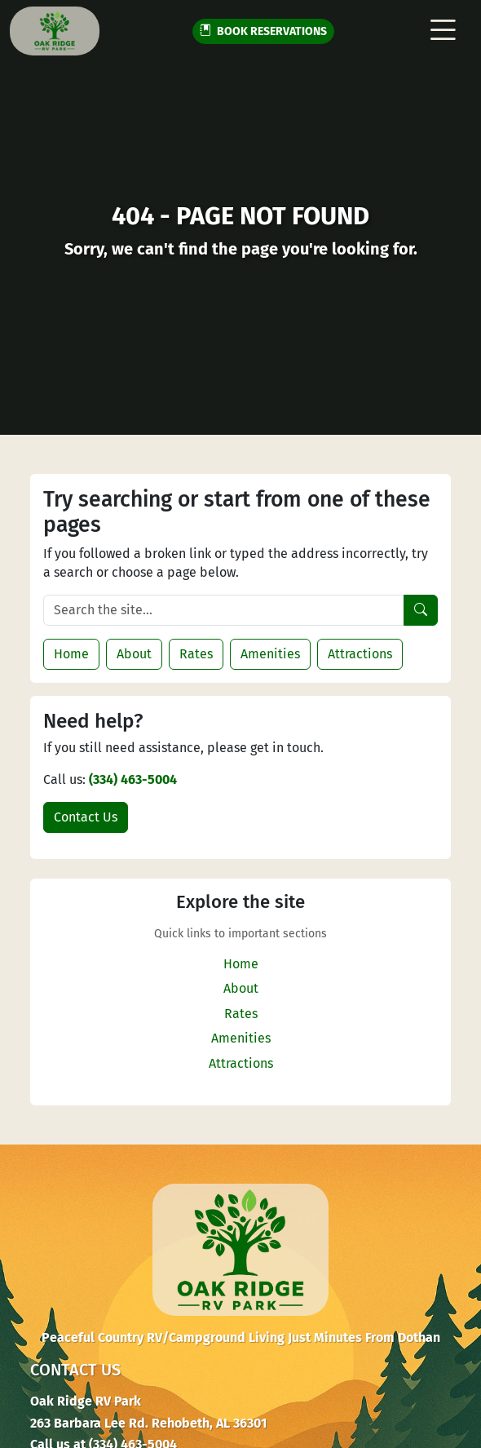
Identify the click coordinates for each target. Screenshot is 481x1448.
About (134, 654)
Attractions (360, 654)
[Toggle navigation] (443, 31)
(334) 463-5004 (133, 779)
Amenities (270, 654)
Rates (196, 654)
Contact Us (85, 817)
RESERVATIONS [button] (263, 31)
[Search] (421, 610)
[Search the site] (223, 610)
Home (71, 654)
